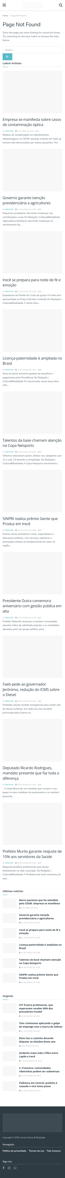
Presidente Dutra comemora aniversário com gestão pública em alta (32, 606)
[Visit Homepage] (32, 5)
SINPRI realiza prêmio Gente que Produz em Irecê (30, 521)
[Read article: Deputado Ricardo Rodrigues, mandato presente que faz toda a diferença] (32, 740)
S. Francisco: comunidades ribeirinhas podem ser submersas (39, 1069)
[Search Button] (60, 5)
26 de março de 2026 (25, 618)
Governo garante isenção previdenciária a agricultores (26, 200)
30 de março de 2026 (25, 452)
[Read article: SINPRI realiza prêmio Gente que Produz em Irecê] (32, 491)
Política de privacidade (14, 1151)
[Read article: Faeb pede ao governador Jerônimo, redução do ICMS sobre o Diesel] (32, 656)
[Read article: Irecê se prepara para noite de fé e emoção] (32, 252)
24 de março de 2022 (29, 1016)
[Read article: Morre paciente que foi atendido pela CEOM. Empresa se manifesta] (32, 92)
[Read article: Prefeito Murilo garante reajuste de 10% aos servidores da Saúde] (32, 824)
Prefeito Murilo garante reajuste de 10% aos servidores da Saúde (32, 854)
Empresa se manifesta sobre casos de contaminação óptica (32, 122)
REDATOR (9, 131)
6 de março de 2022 (29, 1046)
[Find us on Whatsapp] (15, 1168)
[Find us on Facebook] (3, 1168)
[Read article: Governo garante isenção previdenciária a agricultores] (32, 170)
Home (5, 15)
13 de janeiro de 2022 (30, 1091)
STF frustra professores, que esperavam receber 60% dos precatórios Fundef (36, 1008)
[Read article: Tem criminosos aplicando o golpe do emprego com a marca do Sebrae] (9, 1026)
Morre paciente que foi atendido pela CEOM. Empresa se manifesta (39, 901)
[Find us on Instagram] (9, 1168)
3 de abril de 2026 (24, 131)
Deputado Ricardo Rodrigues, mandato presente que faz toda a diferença (31, 773)
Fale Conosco (54, 1151)
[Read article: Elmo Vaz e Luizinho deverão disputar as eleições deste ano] (9, 1041)
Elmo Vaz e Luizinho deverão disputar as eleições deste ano (37, 1040)
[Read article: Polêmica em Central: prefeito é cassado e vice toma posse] (9, 1086)
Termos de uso (36, 1151)
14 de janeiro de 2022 (30, 1076)
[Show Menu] (4, 5)
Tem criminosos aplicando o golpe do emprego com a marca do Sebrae (40, 1025)
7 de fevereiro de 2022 (30, 1061)
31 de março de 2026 (25, 209)
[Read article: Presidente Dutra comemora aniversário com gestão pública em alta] (32, 573)
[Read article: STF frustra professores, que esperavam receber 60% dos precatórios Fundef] (9, 1008)
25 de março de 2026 (25, 863)
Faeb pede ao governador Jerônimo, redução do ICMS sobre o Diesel (31, 689)
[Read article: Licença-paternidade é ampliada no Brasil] (32, 330)
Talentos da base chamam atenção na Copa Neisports (32, 443)
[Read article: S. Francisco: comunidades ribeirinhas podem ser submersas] (9, 1071)
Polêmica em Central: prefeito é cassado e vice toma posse (38, 1084)
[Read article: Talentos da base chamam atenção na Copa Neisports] (32, 412)
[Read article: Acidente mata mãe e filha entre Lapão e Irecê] (9, 1056)
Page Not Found (18, 15)
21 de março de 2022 (29, 1031)
